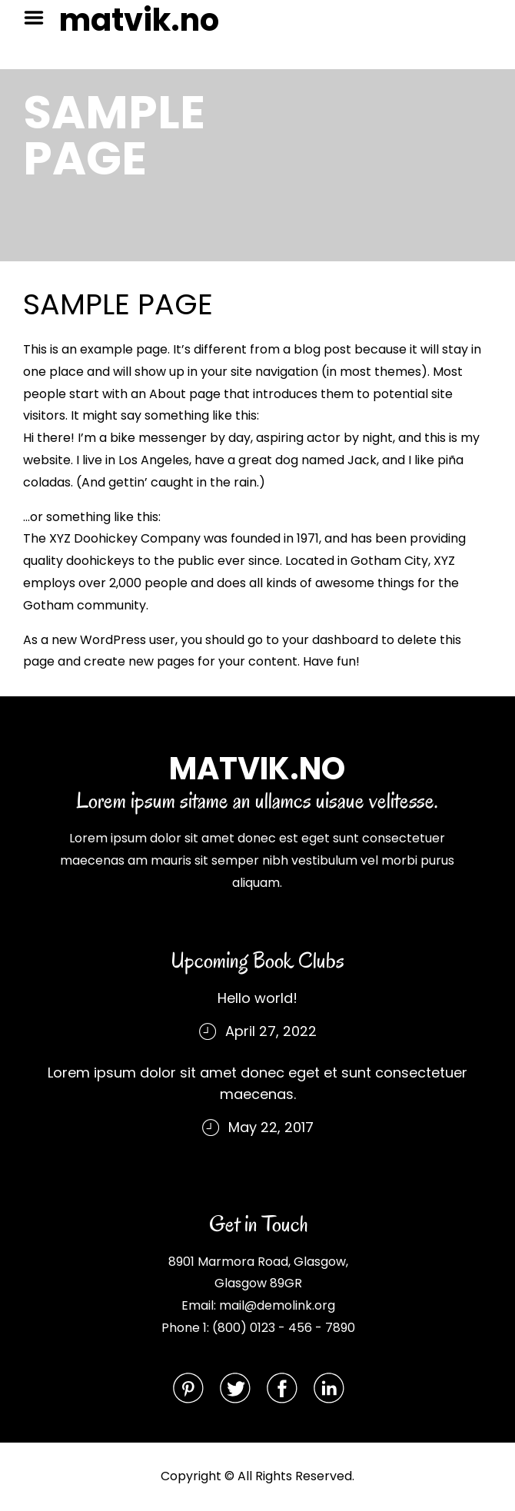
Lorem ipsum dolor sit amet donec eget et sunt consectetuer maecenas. (257, 1083)
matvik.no (139, 20)
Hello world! (257, 998)
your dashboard (330, 640)
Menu (39, 17)
